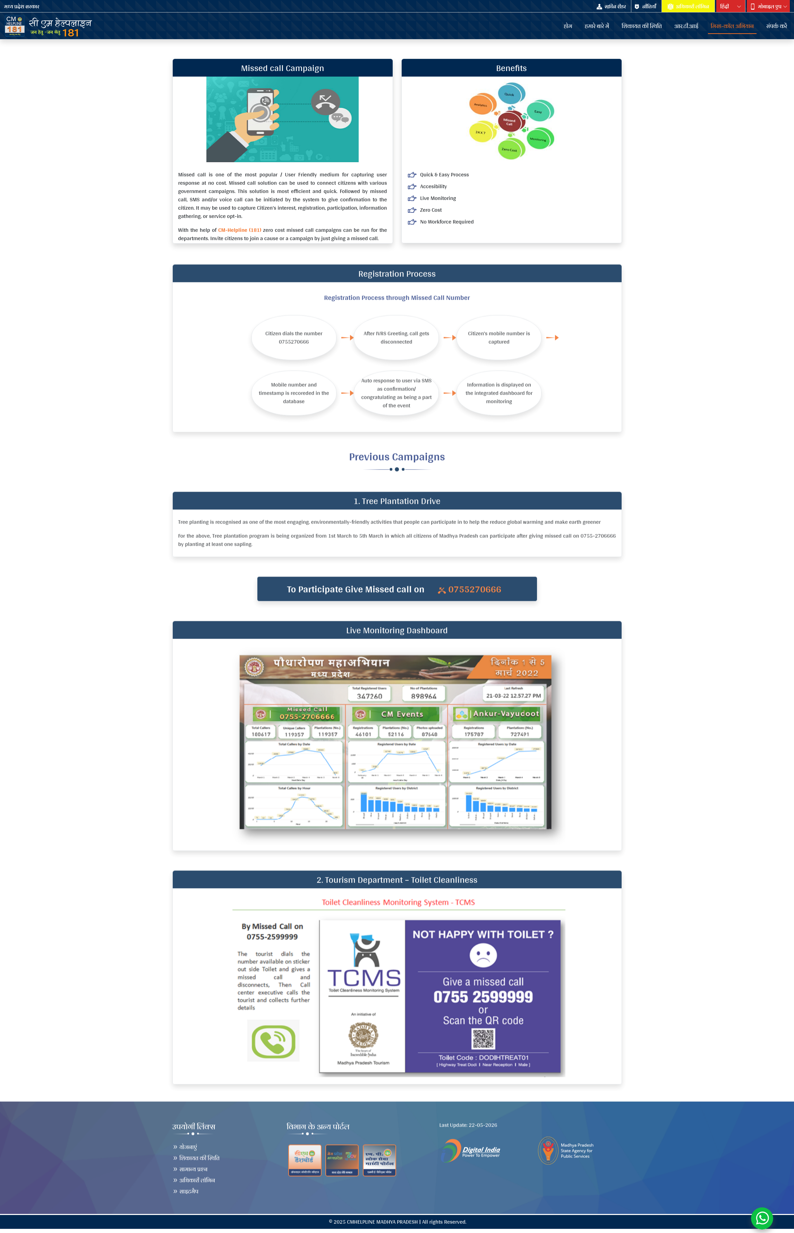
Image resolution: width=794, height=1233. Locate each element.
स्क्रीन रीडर (611, 6)
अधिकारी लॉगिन (688, 6)
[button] (768, 6)
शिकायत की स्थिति (196, 1154)
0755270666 (469, 592)
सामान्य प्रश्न (190, 1166)
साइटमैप (185, 1188)
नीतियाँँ (645, 6)
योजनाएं (184, 1143)
